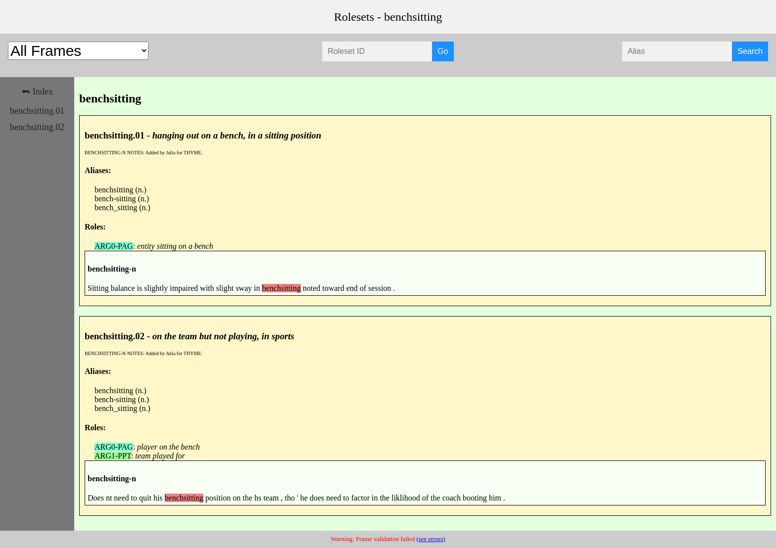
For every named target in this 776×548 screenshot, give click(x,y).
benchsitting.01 (37, 111)
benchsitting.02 (37, 127)
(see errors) (431, 539)
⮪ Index (36, 91)
